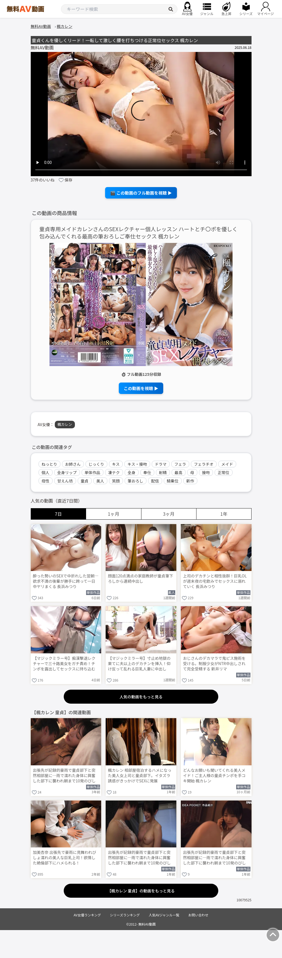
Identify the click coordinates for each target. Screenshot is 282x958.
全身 (132, 472)
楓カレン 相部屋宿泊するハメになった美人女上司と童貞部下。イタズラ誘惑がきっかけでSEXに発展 (139, 775)
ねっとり (49, 464)
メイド (227, 464)
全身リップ (67, 472)
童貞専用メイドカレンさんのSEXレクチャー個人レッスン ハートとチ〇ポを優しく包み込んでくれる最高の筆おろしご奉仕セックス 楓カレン (138, 232)
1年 (223, 513)
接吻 (206, 472)
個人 (45, 472)
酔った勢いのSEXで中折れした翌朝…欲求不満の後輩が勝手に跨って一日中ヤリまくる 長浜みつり (66, 581)
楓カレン (65, 424)
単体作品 (92, 472)
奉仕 (147, 472)
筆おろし (135, 481)
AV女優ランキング (87, 914)
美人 (100, 481)
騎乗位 (173, 481)
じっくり (96, 464)
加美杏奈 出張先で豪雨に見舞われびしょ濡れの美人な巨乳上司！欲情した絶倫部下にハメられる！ (64, 858)
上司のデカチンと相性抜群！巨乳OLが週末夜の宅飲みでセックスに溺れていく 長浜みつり (215, 581)
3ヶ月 (168, 513)
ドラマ (161, 464)
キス (116, 464)
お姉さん (73, 464)
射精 (163, 472)
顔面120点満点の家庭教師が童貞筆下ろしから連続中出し (140, 578)
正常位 (223, 472)
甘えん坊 (65, 481)
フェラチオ (204, 464)
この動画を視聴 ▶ (141, 388)
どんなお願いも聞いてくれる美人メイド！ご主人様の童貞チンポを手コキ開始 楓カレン (214, 775)
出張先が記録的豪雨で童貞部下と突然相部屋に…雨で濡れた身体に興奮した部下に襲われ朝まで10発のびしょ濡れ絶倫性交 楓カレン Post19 (64, 776)
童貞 (85, 481)
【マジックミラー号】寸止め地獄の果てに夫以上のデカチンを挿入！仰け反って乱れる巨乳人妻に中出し (139, 664)
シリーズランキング (125, 914)
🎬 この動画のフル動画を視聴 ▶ (141, 193)
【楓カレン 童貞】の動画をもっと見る (141, 891)
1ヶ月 (113, 513)
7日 (58, 513)
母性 (45, 481)
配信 (155, 481)
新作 (190, 481)
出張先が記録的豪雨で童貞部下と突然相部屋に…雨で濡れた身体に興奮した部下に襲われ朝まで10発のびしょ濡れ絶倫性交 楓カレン (214, 858)
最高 (179, 472)
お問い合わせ (198, 914)
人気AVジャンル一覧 (164, 914)
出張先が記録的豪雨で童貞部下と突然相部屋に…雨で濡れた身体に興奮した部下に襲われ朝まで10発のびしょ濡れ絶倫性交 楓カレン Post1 (139, 858)
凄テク (114, 472)
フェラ (180, 464)
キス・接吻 (137, 464)
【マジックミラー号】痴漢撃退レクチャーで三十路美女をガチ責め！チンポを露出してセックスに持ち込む (64, 664)
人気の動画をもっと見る (141, 696)
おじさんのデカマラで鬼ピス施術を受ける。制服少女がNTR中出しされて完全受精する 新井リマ (214, 664)
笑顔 (116, 481)
